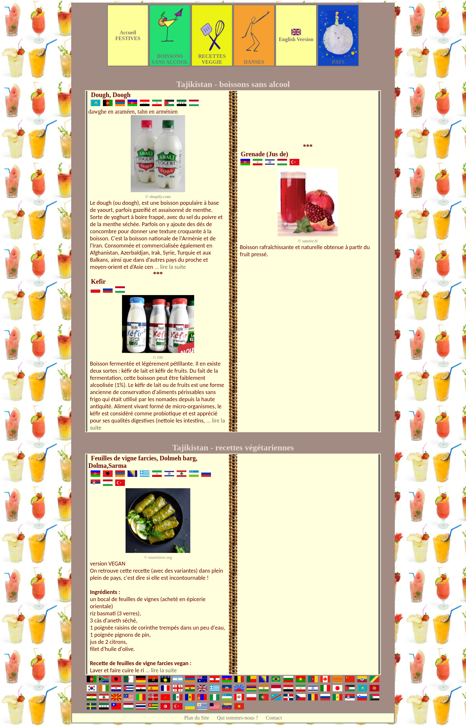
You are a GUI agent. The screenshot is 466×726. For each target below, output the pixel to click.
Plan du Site (196, 717)
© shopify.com (158, 196)
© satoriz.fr (307, 240)
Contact (274, 717)
